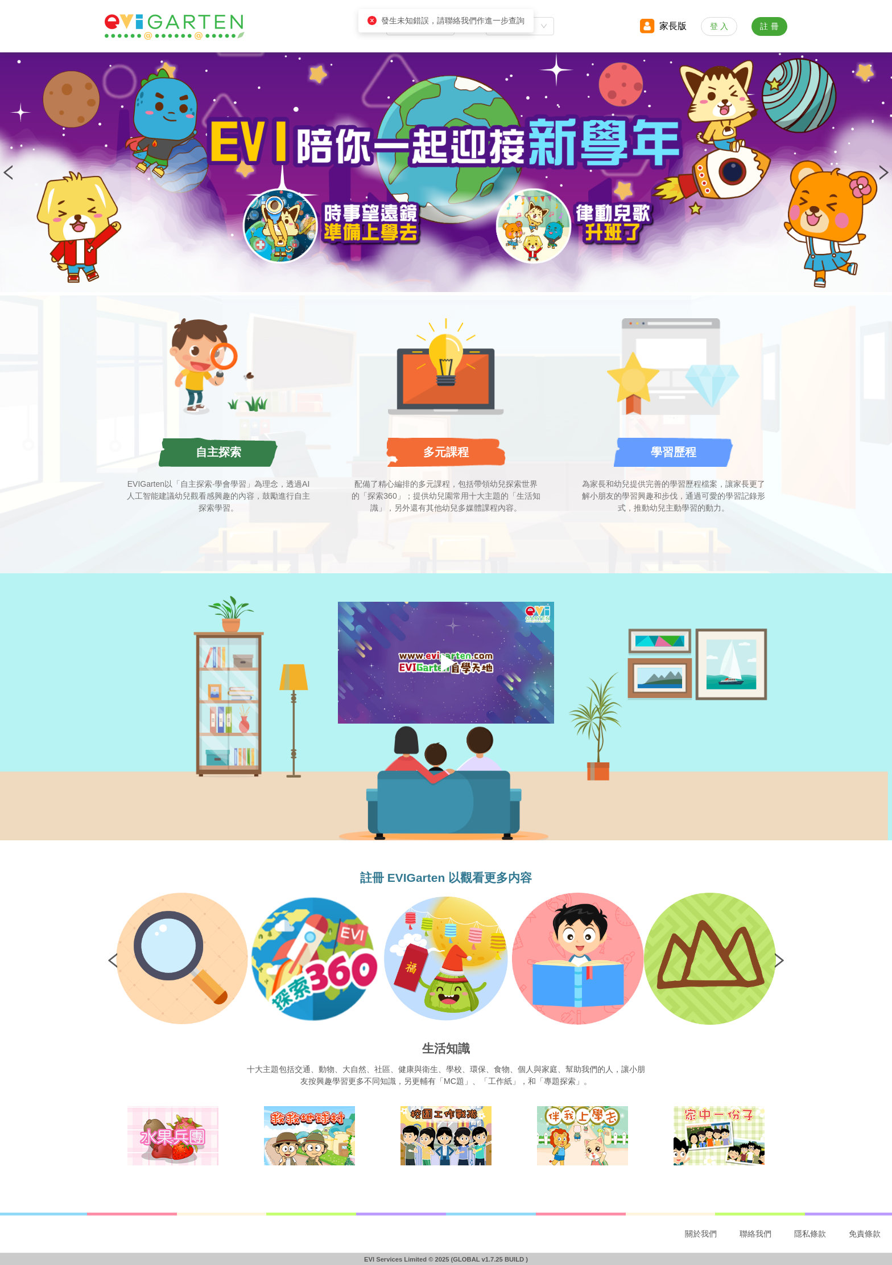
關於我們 (701, 1233)
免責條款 (865, 1233)
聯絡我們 (755, 1233)
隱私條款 (810, 1233)
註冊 (771, 26)
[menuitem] (701, 1234)
